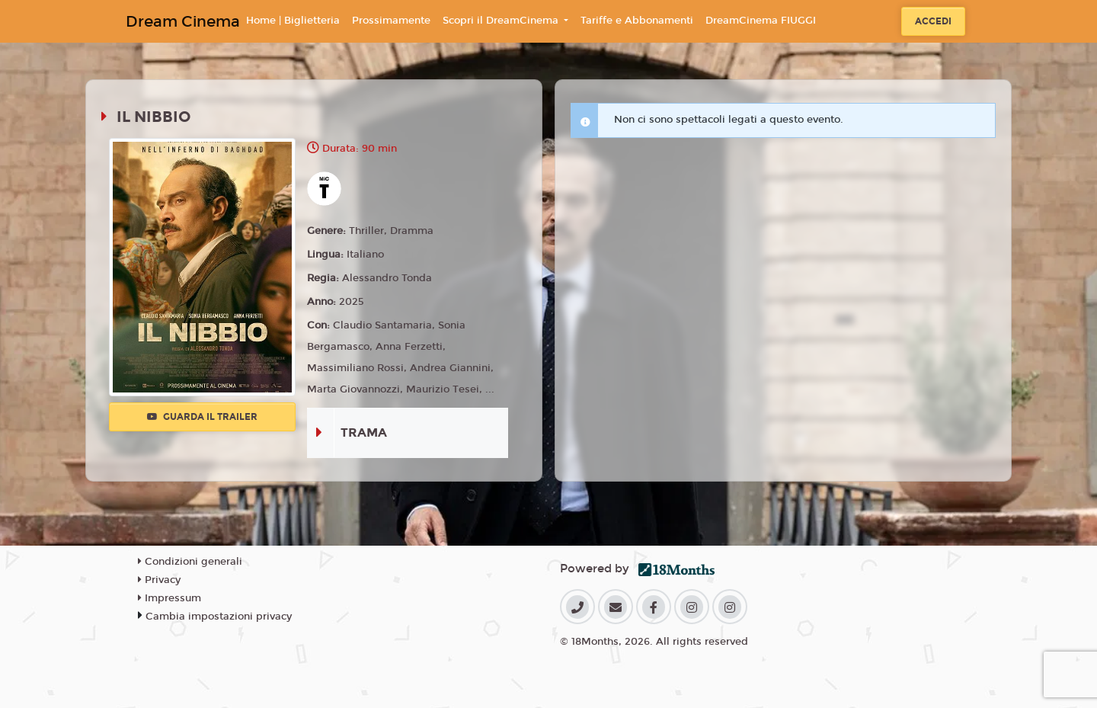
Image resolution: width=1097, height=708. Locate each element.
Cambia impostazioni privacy (219, 616)
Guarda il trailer (202, 417)
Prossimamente (391, 20)
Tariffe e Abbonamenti (636, 20)
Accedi (933, 21)
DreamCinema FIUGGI (760, 20)
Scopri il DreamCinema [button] (502, 20)
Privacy (159, 580)
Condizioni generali (190, 562)
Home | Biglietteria (293, 20)
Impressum (169, 598)
